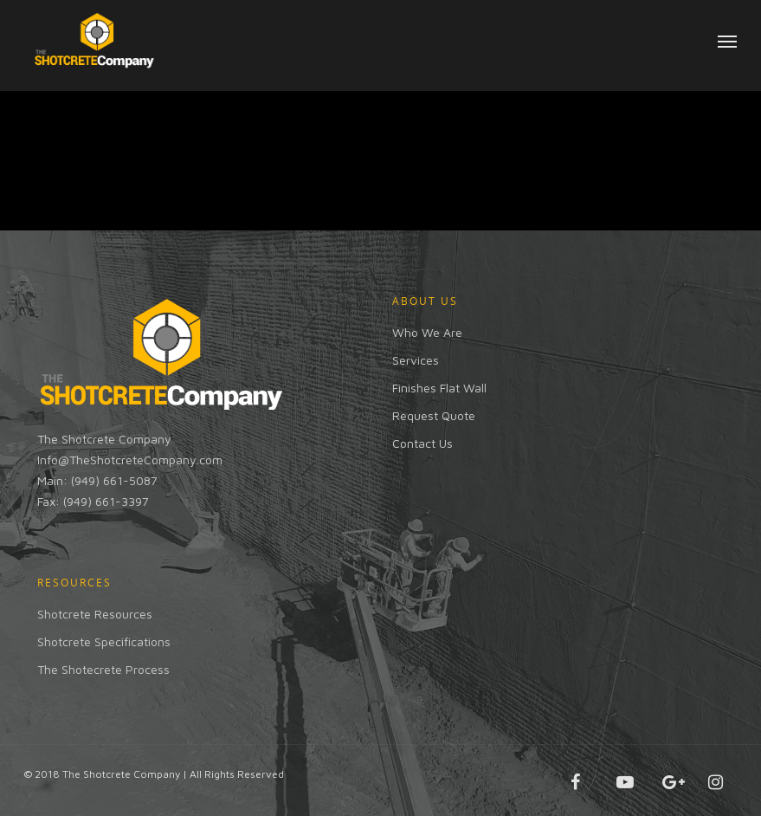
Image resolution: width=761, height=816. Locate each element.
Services (415, 360)
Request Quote (433, 415)
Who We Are (427, 332)
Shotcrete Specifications (104, 641)
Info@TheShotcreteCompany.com (129, 459)
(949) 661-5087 (114, 480)
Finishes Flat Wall (439, 387)
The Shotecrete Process (103, 669)
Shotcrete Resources (94, 613)
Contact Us (422, 443)
